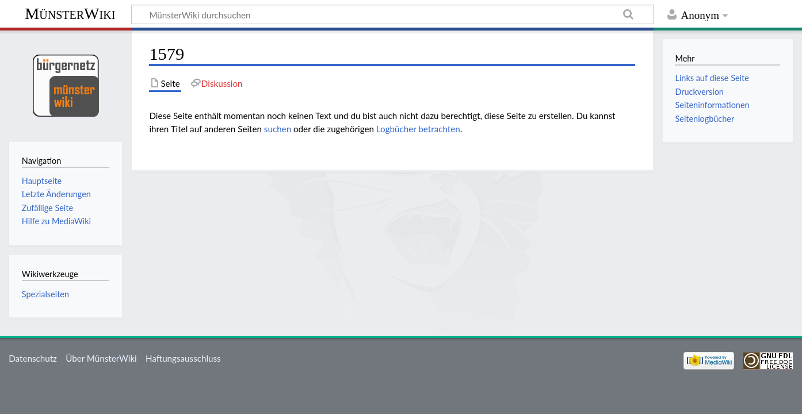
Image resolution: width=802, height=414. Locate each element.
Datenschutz (33, 358)
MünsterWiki (70, 13)
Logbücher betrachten (418, 129)
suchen (277, 129)
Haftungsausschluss (183, 358)
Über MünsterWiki (101, 358)
